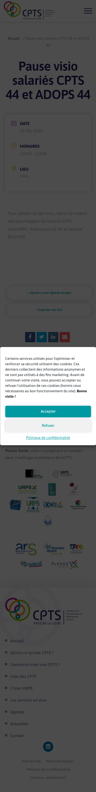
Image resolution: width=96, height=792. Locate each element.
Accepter (48, 411)
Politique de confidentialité (48, 438)
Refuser (48, 425)
